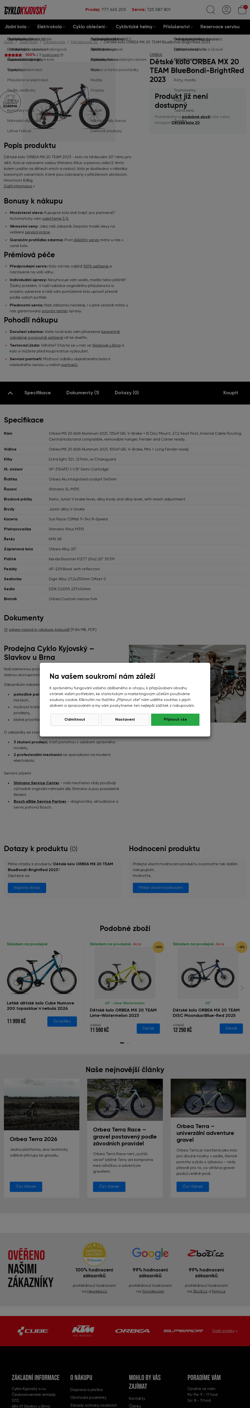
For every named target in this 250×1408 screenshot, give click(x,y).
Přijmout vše (175, 720)
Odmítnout (74, 720)
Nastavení (125, 720)
